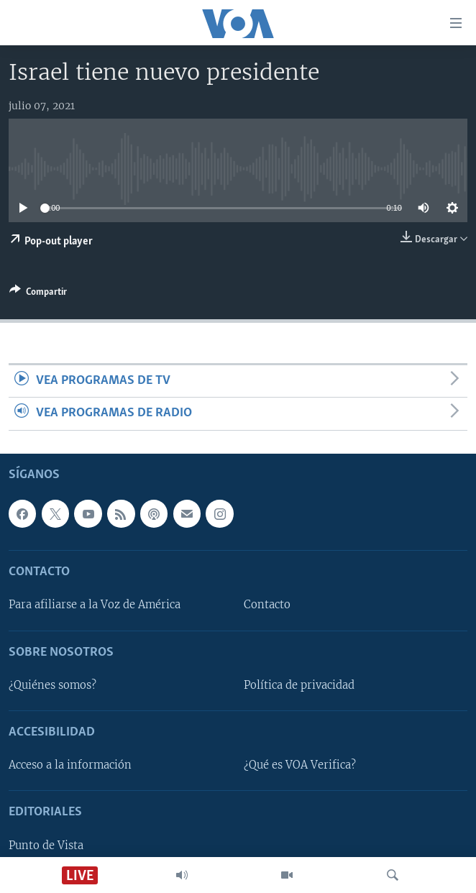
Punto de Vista (46, 844)
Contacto (267, 604)
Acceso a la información (70, 765)
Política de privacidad (299, 685)
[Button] (38, 294)
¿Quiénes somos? (52, 685)
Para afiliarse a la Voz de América (94, 604)
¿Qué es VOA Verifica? (300, 765)
